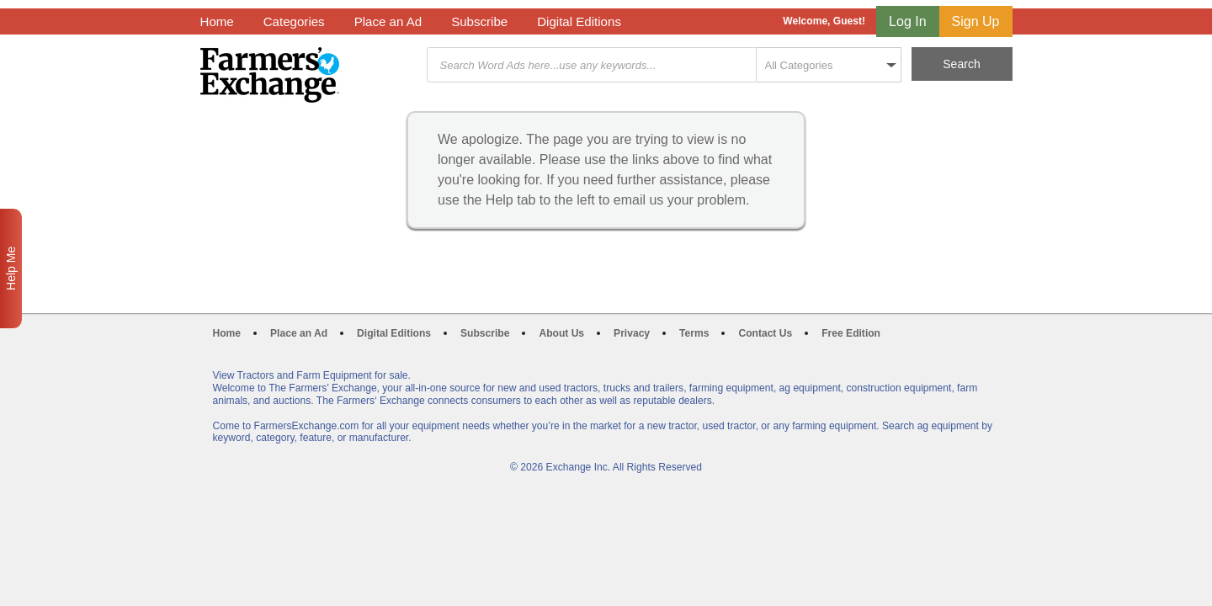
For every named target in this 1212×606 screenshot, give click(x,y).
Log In (907, 21)
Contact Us (765, 333)
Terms (694, 333)
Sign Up (976, 21)
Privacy (632, 333)
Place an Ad (388, 21)
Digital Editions (579, 21)
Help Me (11, 268)
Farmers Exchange (269, 75)
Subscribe (479, 21)
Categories (294, 21)
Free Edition (850, 333)
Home (217, 21)
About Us (561, 333)
